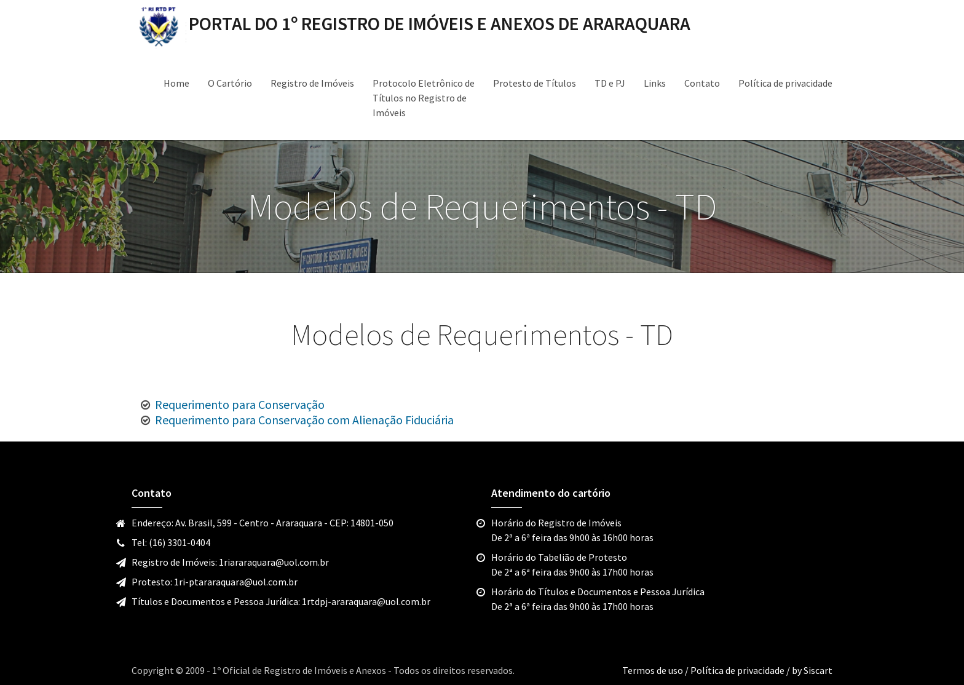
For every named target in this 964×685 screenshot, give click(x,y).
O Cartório (230, 83)
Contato (702, 83)
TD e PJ (610, 83)
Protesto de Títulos (534, 83)
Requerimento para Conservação (240, 404)
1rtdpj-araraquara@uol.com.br (366, 601)
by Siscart (812, 670)
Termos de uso (653, 670)
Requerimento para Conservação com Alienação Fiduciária (304, 419)
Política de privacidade (785, 83)
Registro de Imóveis (312, 83)
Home (176, 83)
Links (655, 83)
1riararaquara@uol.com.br (274, 562)
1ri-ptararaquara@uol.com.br (236, 582)
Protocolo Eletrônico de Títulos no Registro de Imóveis (424, 98)
